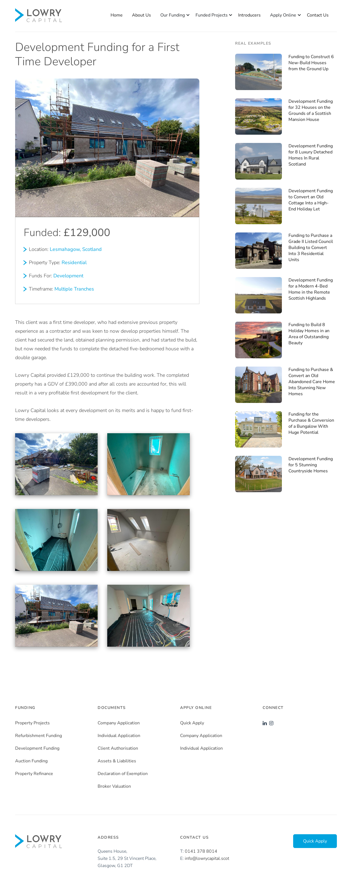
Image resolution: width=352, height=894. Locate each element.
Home (117, 15)
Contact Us (318, 15)
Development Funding (37, 748)
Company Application (119, 723)
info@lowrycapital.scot (207, 858)
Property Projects (32, 723)
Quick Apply (192, 723)
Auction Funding (31, 761)
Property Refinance (34, 774)
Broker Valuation (114, 786)
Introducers (249, 15)
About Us (141, 15)
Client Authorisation (118, 748)
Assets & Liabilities (117, 761)
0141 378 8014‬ (201, 851)
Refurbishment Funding (38, 736)
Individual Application (119, 736)
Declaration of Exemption (123, 774)
